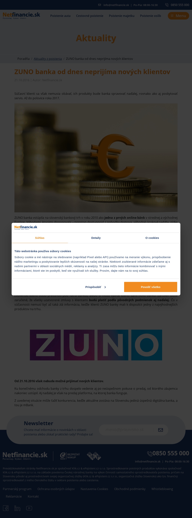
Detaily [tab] (96, 237)
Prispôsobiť (95, 286)
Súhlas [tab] (39, 237)
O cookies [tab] (152, 237)
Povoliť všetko (150, 286)
